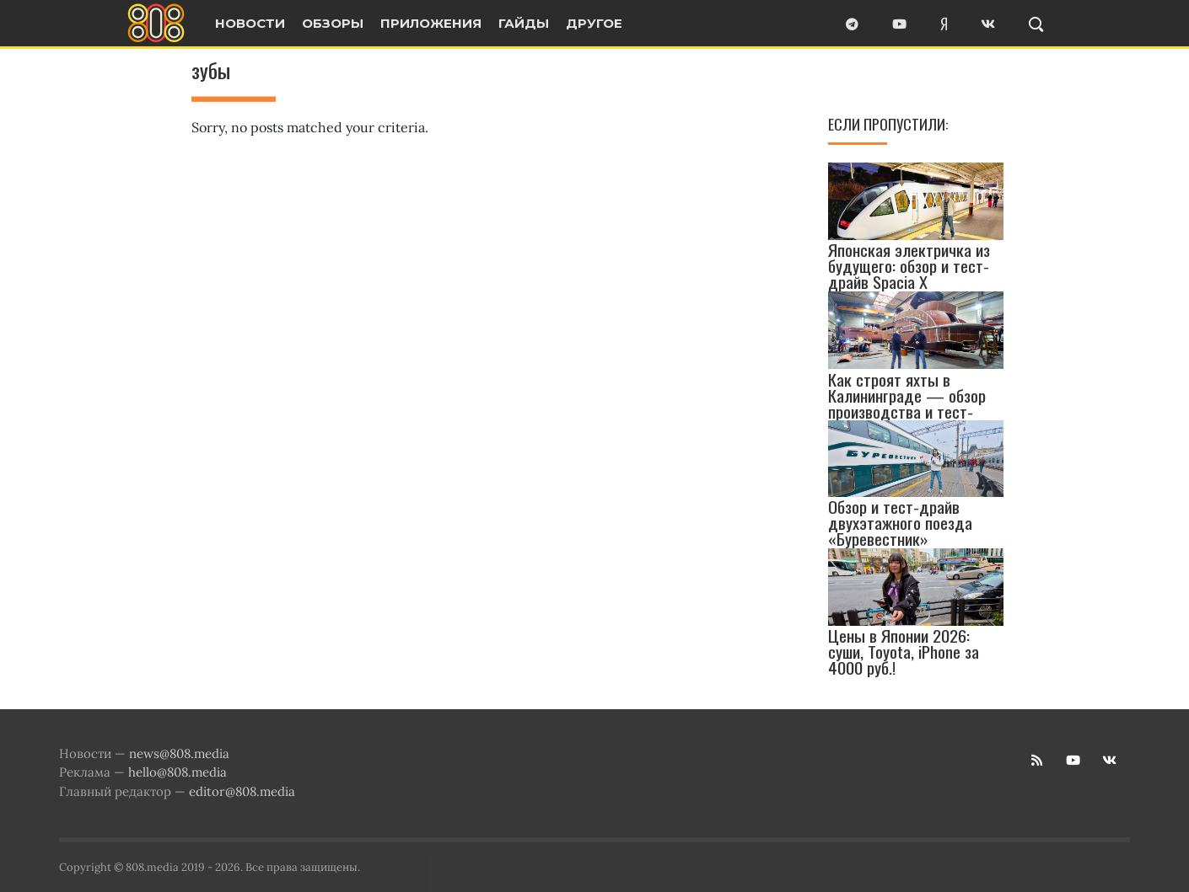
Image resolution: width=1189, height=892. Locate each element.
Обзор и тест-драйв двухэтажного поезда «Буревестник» (900, 522)
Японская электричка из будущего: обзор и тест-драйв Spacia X (909, 265)
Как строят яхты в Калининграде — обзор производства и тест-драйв (907, 403)
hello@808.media (177, 772)
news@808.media (179, 753)
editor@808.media (242, 791)
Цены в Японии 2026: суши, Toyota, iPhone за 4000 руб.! (903, 651)
